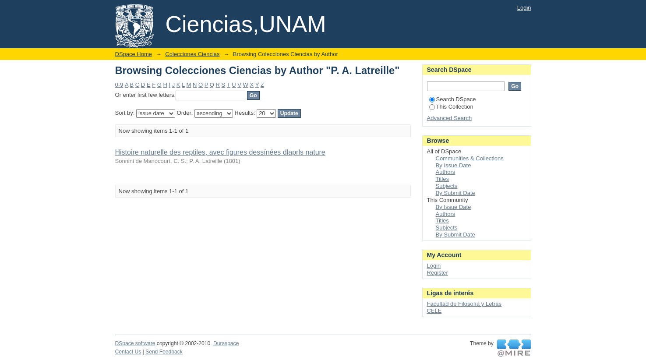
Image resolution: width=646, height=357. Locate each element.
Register (437, 272)
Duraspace (226, 343)
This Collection (451, 106)
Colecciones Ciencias (192, 54)
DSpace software (135, 343)
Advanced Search (449, 118)
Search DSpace (452, 99)
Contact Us (128, 352)
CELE (434, 311)
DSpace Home (133, 54)
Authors (445, 172)
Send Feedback (164, 352)
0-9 (119, 84)
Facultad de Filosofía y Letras (464, 303)
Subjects (447, 186)
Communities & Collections (470, 158)
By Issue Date (453, 165)
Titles (442, 179)
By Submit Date (455, 193)
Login (524, 7)
